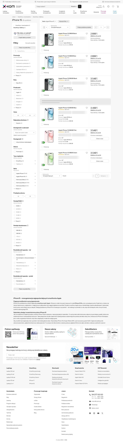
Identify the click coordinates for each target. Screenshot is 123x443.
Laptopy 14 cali (10, 374)
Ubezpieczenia (10, 409)
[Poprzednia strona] (96, 27)
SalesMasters (65, 425)
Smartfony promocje (34, 371)
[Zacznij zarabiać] (90, 336)
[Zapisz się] (44, 355)
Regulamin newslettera (68, 406)
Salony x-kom (94, 408)
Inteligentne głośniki (103, 380)
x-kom (14, 17)
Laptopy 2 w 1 (10, 383)
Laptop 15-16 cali (10, 377)
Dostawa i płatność (11, 394)
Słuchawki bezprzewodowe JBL (60, 374)
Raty (7, 397)
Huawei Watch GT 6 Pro (81, 383)
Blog (35, 413)
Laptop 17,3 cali (10, 380)
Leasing (8, 400)
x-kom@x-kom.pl (95, 401)
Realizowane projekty (67, 434)
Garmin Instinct (79, 374)
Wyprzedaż (37, 394)
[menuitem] (100, 6)
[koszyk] (117, 6)
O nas (63, 394)
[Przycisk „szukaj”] (79, 6)
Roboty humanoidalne (103, 371)
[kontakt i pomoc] (108, 6)
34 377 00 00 (96, 394)
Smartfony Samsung (34, 374)
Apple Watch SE (79, 377)
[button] (86, 33)
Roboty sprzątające (103, 383)
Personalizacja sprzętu (12, 428)
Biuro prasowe (65, 409)
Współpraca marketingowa (69, 419)
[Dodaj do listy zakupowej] (86, 33)
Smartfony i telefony (38, 17)
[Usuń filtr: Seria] (55, 21)
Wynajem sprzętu (11, 406)
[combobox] (24, 132)
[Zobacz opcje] (100, 138)
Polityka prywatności (67, 400)
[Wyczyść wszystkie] (30, 43)
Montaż (8, 416)
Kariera (63, 428)
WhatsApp (93, 405)
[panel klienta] (100, 6)
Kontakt (64, 431)
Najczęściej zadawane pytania (14, 425)
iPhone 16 (31, 383)
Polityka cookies (66, 403)
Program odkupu (10, 403)
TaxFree (8, 413)
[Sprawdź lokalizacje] (51, 336)
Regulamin (64, 397)
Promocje (36, 403)
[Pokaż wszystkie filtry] (24, 47)
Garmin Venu (78, 380)
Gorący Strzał (37, 397)
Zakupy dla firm (66, 416)
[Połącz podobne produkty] (84, 27)
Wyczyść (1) (16, 170)
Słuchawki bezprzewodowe (59, 371)
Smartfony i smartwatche (24, 17)
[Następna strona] (108, 27)
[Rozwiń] (35, 160)
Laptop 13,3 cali (10, 371)
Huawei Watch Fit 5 (80, 371)
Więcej (38, 359)
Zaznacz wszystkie (17, 57)
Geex (63, 422)
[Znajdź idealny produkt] (24, 37)
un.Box (36, 400)
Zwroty (8, 419)
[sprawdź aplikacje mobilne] (21, 333)
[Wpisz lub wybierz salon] (23, 132)
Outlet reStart (37, 406)
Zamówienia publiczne (67, 413)
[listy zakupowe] (113, 6)
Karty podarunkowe (39, 409)
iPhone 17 (31, 380)
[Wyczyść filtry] (64, 21)
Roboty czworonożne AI (104, 374)
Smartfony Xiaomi (34, 377)
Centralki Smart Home (104, 377)
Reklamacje (9, 422)
